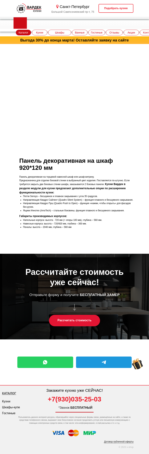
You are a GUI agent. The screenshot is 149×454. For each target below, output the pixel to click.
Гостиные (8, 413)
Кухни (6, 401)
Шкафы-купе (11, 407)
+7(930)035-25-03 (74, 399)
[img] (137, 368)
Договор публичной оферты (119, 441)
